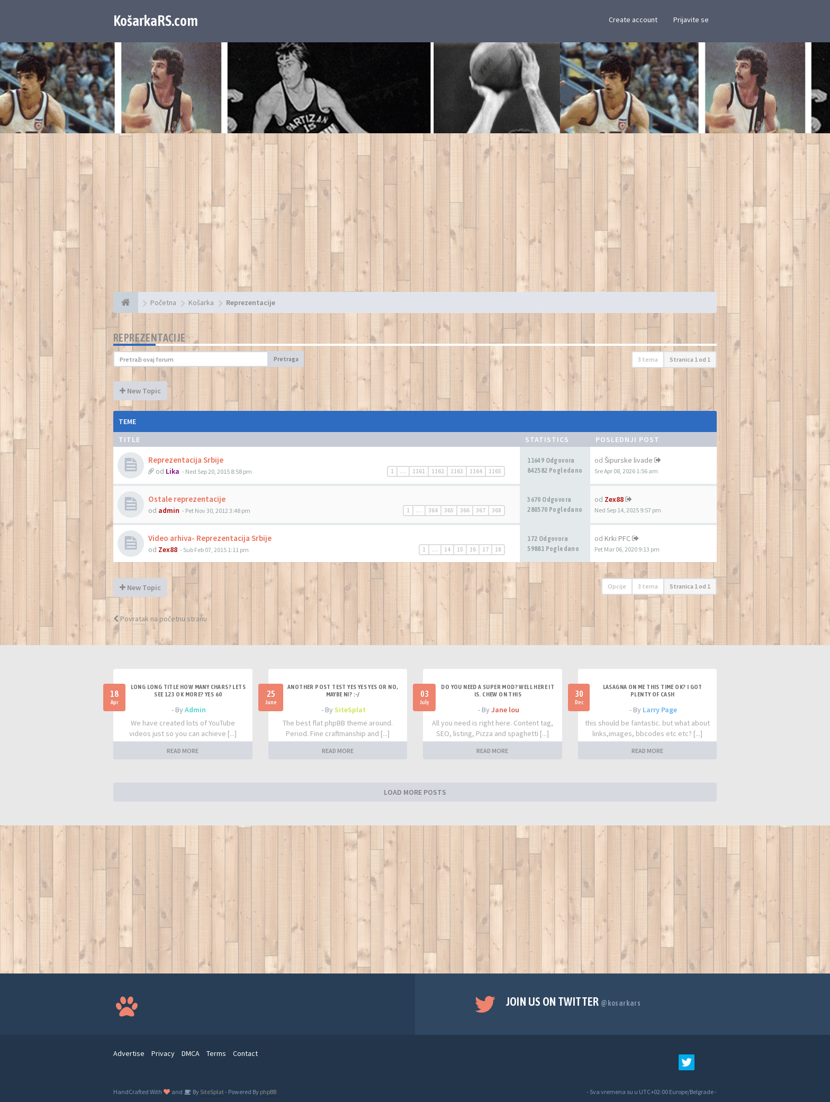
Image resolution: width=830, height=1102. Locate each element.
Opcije (617, 586)
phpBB (268, 1092)
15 (460, 549)
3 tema (648, 359)
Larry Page (660, 709)
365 (449, 510)
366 (465, 510)
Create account (633, 19)
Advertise (129, 1053)
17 (485, 549)
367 (480, 510)
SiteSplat (350, 709)
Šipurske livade (629, 460)
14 (447, 549)
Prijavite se (691, 19)
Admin (195, 709)
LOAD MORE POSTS (415, 792)
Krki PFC (617, 538)
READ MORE (183, 751)
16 (473, 549)
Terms (216, 1053)
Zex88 (614, 499)
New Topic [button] (140, 391)
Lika (172, 471)
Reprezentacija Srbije (185, 460)
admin (168, 510)
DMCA (191, 1053)
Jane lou (505, 709)
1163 (456, 471)
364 (433, 510)
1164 (476, 471)
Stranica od (690, 359)
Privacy (163, 1053)
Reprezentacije (149, 338)
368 (496, 510)
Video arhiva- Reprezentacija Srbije (210, 538)
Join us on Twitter (573, 1001)
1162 (437, 471)
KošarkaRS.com (155, 20)
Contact (245, 1053)
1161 (418, 471)
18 (498, 549)
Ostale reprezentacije (186, 499)
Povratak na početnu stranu (160, 618)
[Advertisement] (415, 218)
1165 (495, 471)
